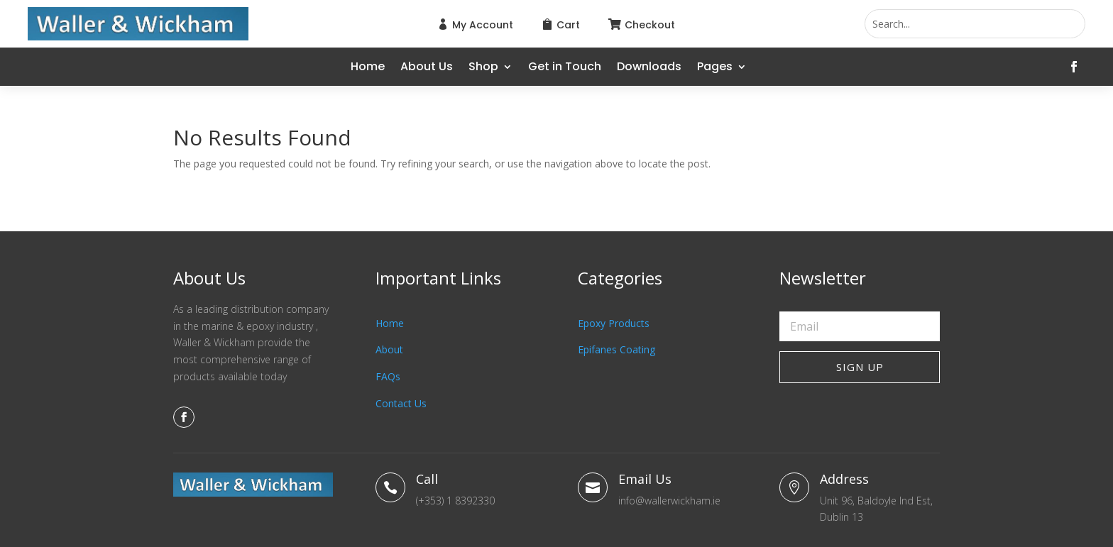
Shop (483, 68)
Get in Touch (564, 68)
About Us (426, 68)
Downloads (649, 68)
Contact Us (401, 403)
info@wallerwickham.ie (669, 500)
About (389, 349)
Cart (568, 25)
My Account (482, 25)
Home (368, 68)
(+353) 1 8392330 (455, 500)
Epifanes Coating (616, 349)
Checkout (650, 25)
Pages (715, 68)
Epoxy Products (613, 323)
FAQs (387, 376)
